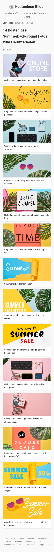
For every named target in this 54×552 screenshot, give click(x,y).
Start (5, 23)
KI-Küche (18, 541)
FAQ (20, 545)
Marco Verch (19, 538)
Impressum (45, 545)
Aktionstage (31, 541)
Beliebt (31, 538)
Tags (11, 23)
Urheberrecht (9, 545)
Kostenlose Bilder (27, 6)
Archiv (8, 541)
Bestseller (42, 538)
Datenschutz (31, 545)
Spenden (43, 541)
